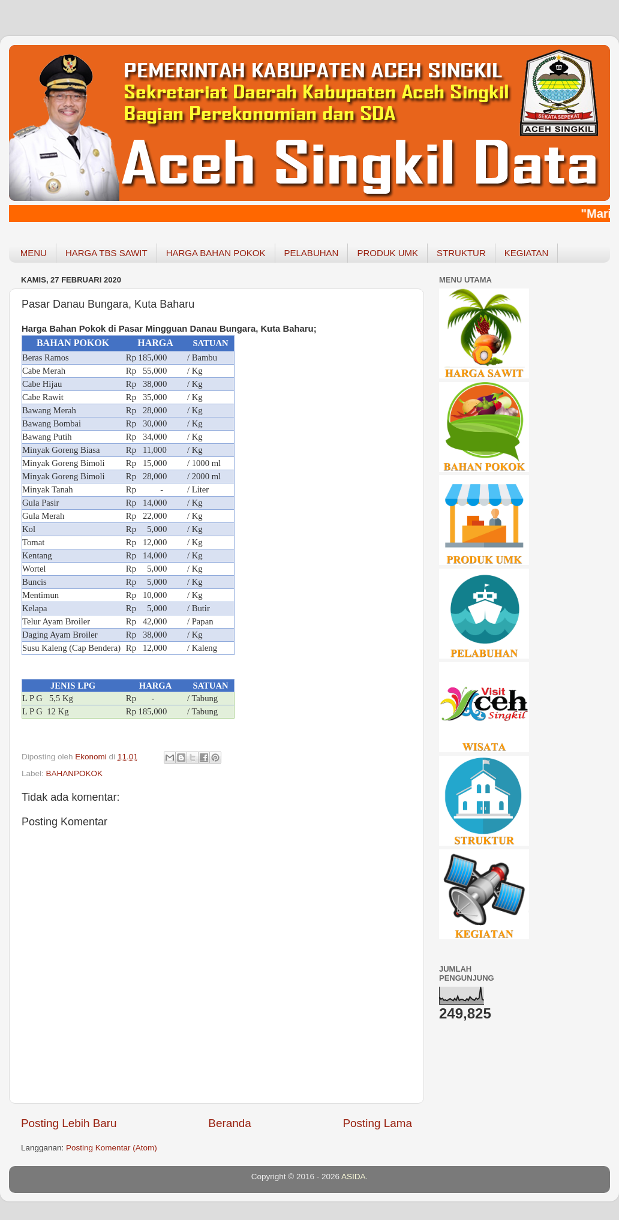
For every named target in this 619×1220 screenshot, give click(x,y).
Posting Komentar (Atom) (111, 1147)
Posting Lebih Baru (69, 1123)
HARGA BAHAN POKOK (216, 253)
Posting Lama (377, 1123)
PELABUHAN (311, 253)
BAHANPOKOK (74, 773)
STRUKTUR (461, 253)
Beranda (229, 1123)
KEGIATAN (526, 253)
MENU (33, 253)
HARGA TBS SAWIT (106, 253)
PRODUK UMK (387, 253)
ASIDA (353, 1176)
